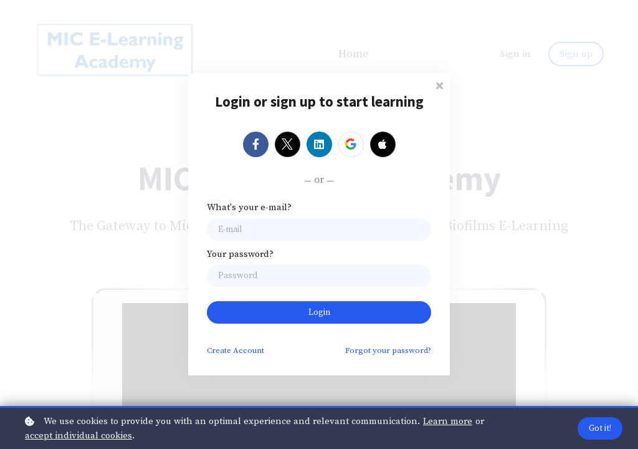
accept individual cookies (78, 436)
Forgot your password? (388, 350)
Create (235, 350)
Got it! (600, 428)
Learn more (447, 421)
